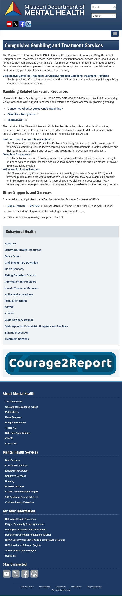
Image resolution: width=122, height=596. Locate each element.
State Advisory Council (19, 319)
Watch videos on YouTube (9, 24)
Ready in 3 (10, 555)
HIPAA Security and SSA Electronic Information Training (35, 540)
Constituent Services (16, 465)
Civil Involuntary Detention (21, 262)
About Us (10, 243)
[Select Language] (103, 15)
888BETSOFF (18, 119)
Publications (12, 412)
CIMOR (9, 438)
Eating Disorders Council (20, 275)
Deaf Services (12, 460)
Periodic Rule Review (61, 590)
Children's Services (15, 476)
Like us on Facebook (22, 24)
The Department (13, 401)
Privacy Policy (27, 587)
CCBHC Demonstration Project (21, 491)
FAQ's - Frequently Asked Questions (24, 524)
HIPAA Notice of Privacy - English (23, 545)
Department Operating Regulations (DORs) (28, 534)
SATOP (9, 307)
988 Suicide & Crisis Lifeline (22, 496)
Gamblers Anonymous (23, 114)
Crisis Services (14, 268)
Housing (9, 481)
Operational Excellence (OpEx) (21, 407)
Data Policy (76, 587)
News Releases (13, 417)
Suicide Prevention (16, 332)
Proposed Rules (94, 587)
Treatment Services (17, 338)
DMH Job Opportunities (17, 433)
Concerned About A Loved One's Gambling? (35, 108)
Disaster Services (14, 486)
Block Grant (12, 256)
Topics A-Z (11, 428)
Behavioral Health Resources (23, 249)
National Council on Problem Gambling (29, 139)
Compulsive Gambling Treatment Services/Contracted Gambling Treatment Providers (56, 75)
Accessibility (28, 24)
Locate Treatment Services (21, 288)
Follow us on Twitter (16, 24)
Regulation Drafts (16, 300)
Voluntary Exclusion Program (21, 169)
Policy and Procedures (19, 294)
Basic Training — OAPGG (25, 205)
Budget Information (15, 422)
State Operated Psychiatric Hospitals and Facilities (36, 326)
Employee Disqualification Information (25, 529)
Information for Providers (20, 281)
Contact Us (11, 443)
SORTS (9, 313)
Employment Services (17, 470)
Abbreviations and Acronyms (20, 550)
